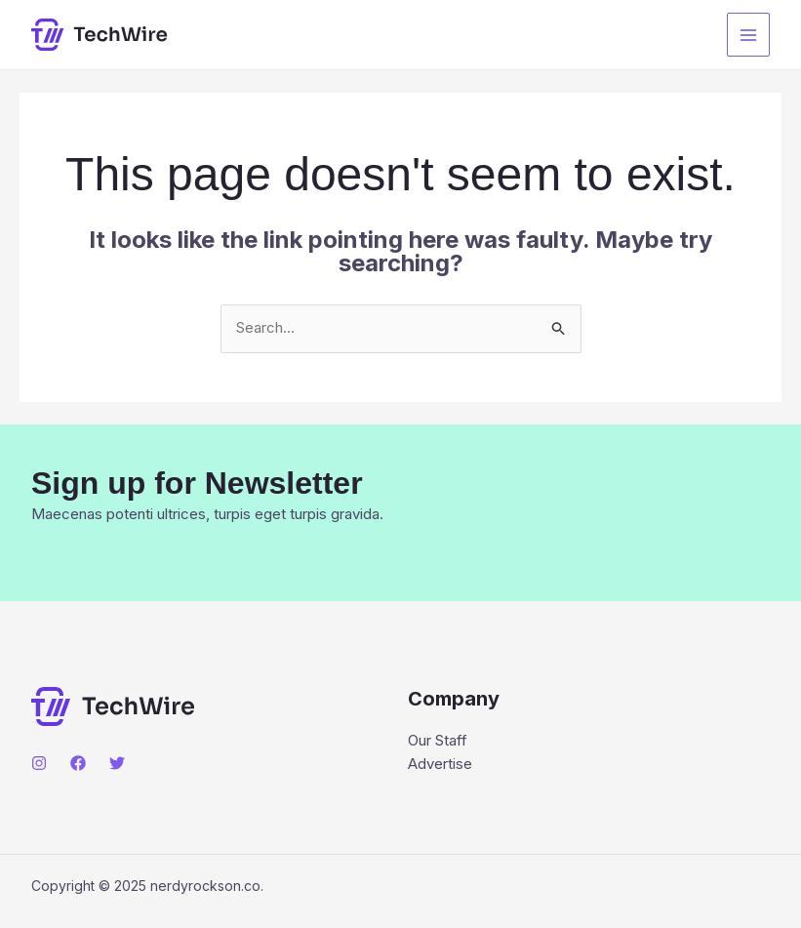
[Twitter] (117, 763)
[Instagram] (39, 763)
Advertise (440, 764)
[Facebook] (78, 763)
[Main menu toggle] (749, 35)
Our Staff (437, 741)
